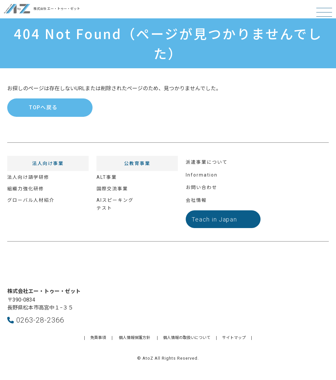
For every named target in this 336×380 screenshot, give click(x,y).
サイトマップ (234, 337)
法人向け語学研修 (28, 177)
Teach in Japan (214, 219)
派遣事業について (207, 162)
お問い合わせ (201, 187)
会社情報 (196, 200)
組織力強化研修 (25, 188)
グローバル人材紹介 (30, 200)
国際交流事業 (112, 188)
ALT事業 (106, 177)
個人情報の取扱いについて (186, 337)
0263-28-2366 (35, 320)
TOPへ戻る (43, 107)
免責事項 (98, 337)
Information (202, 175)
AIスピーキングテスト (115, 204)
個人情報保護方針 (134, 337)
